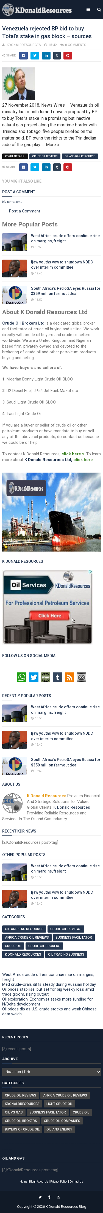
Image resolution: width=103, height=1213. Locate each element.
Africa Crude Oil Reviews (27, 937)
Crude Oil (13, 946)
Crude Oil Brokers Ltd (23, 323)
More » (52, 144)
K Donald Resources (72, 807)
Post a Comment (24, 211)
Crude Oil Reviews (45, 156)
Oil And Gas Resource (80, 156)
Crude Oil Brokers (44, 946)
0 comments (75, 45)
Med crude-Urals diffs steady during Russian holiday (49, 984)
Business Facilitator (74, 937)
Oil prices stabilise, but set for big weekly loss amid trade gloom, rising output (48, 992)
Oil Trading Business (66, 954)
